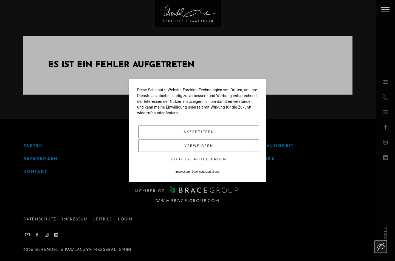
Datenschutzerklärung (206, 171)
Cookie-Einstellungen (199, 159)
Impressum (183, 171)
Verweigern (198, 146)
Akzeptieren (199, 132)
